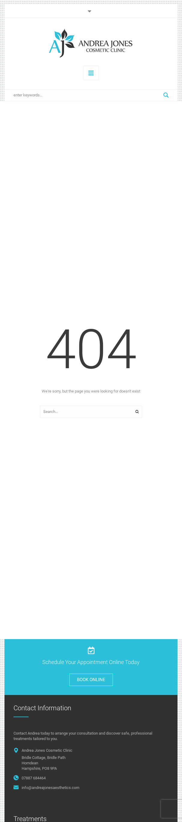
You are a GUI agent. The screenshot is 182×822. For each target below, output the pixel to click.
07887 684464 (34, 778)
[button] (91, 11)
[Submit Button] (166, 95)
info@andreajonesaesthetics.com (50, 787)
